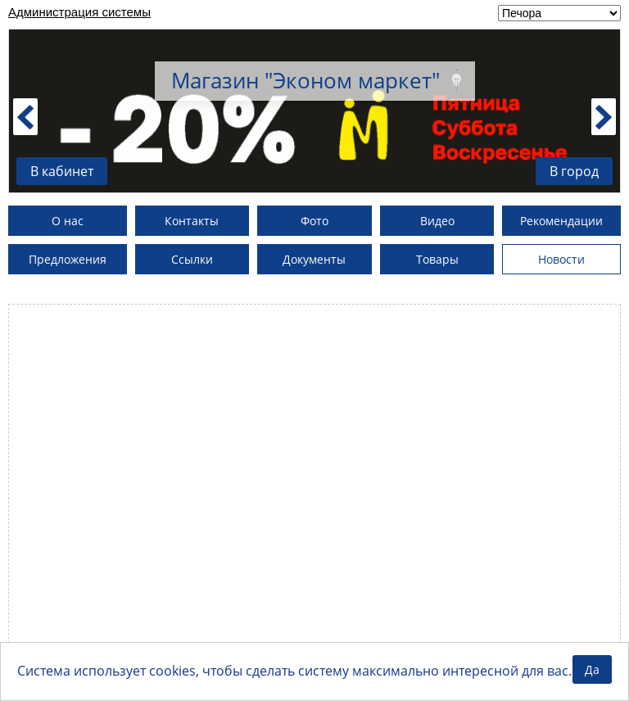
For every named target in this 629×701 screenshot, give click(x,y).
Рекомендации (561, 220)
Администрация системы (79, 12)
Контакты (192, 220)
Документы (314, 259)
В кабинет (61, 171)
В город (574, 171)
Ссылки (192, 259)
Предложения (67, 259)
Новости (561, 259)
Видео (437, 220)
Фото (314, 220)
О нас (68, 220)
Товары (437, 259)
